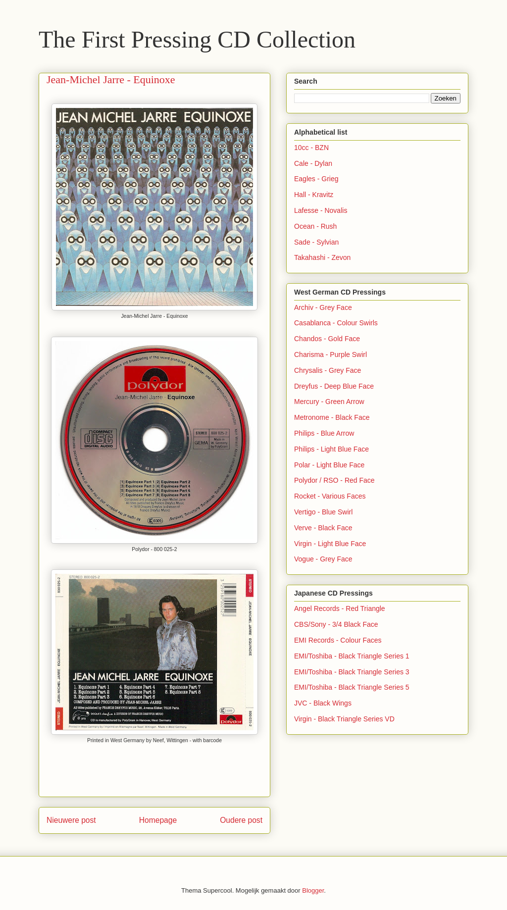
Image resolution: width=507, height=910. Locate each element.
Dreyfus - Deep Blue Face (334, 386)
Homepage (158, 820)
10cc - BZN (311, 148)
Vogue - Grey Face (323, 559)
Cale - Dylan (313, 163)
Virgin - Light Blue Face (330, 544)
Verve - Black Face (323, 528)
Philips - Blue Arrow (324, 433)
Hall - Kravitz (313, 195)
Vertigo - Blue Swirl (323, 512)
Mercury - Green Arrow (329, 401)
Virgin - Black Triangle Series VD (344, 719)
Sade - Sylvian (316, 242)
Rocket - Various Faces (329, 496)
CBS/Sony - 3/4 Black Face (336, 624)
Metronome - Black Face (332, 417)
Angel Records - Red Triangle (339, 608)
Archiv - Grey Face (323, 307)
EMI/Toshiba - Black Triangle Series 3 (351, 672)
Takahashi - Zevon (322, 257)
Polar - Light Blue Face (329, 465)
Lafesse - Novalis (320, 210)
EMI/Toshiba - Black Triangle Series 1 (351, 656)
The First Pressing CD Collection (197, 39)
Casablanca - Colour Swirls (336, 323)
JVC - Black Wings (323, 703)
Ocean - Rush (315, 226)
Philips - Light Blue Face (331, 449)
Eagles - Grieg (316, 179)
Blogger (313, 890)
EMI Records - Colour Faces (338, 640)
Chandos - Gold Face (327, 339)
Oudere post (241, 820)
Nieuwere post (71, 820)
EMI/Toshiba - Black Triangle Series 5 (351, 687)
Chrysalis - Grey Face (327, 370)
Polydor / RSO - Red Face (334, 480)
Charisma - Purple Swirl (330, 354)
